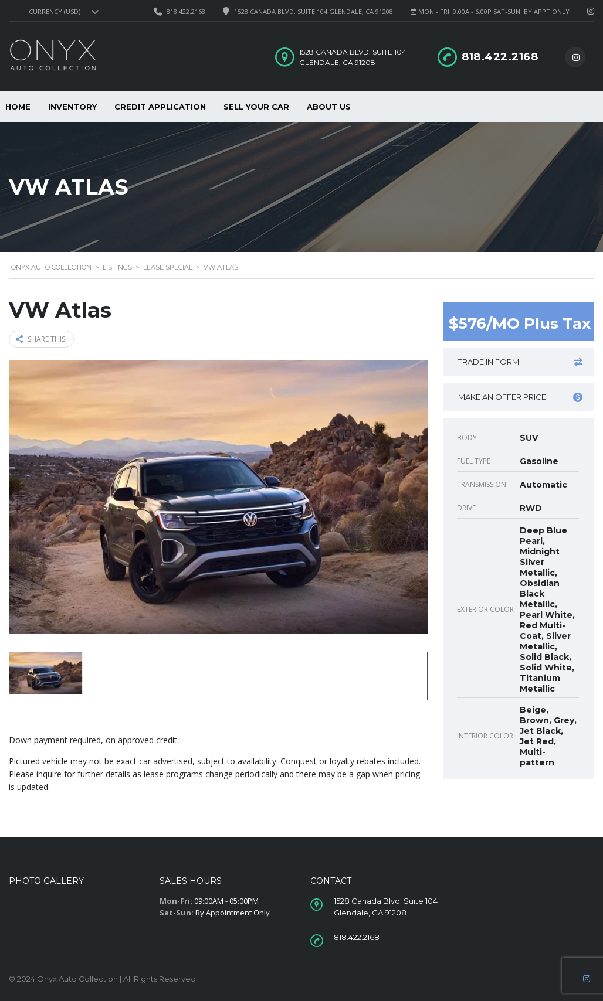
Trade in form (520, 362)
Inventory (72, 106)
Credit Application (160, 106)
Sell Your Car (256, 106)
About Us (329, 106)
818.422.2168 (186, 11)
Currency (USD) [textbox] (54, 12)
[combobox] (62, 12)
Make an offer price (520, 397)
